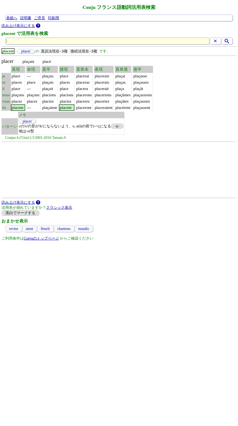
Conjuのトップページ (41, 238)
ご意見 (39, 18)
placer (25, 51)
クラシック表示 (59, 208)
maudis (83, 229)
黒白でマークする (20, 213)
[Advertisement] (119, 170)
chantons (64, 229)
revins (13, 229)
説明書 (25, 18)
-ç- (117, 126)
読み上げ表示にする (18, 26)
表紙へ (11, 18)
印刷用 (53, 18)
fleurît (45, 229)
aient (29, 229)
